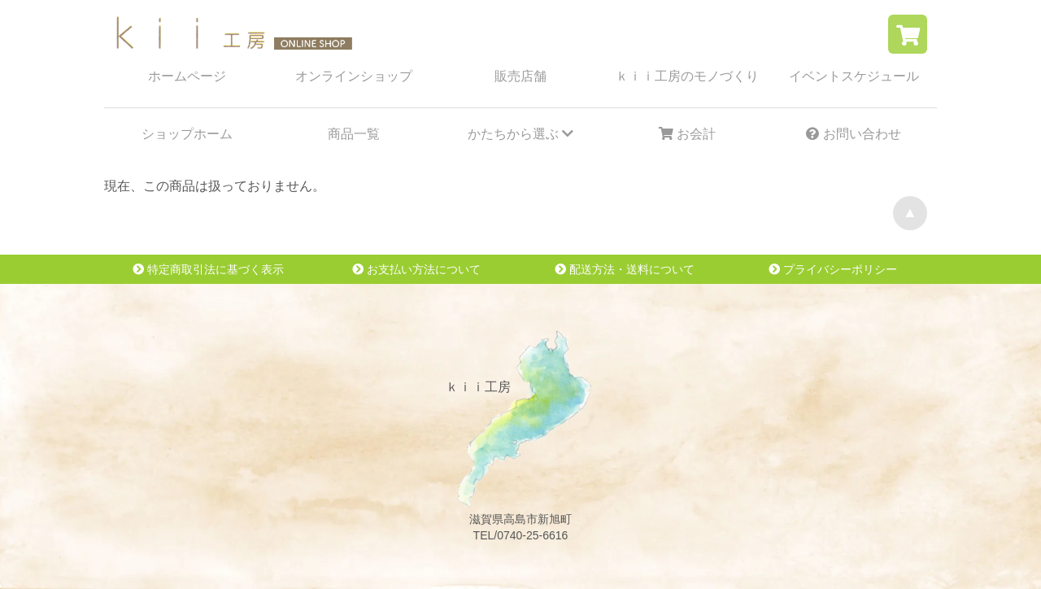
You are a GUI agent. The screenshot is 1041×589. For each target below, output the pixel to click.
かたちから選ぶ (520, 134)
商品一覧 (354, 134)
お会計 (687, 134)
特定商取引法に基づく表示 (208, 269)
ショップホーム (187, 134)
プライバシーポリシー (833, 269)
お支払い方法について (416, 269)
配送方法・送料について (625, 269)
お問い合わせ (853, 134)
